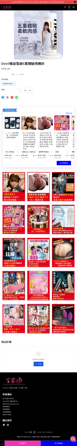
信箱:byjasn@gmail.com (11, 404)
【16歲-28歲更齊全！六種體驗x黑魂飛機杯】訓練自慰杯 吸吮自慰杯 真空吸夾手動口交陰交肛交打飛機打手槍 (61, 139)
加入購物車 (64, 163)
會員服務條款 (7, 412)
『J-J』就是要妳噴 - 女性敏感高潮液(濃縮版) (12, 135)
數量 (3, 89)
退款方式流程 (7, 414)
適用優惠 (4, 79)
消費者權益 (6, 409)
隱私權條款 (6, 406)
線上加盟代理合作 (8, 398)
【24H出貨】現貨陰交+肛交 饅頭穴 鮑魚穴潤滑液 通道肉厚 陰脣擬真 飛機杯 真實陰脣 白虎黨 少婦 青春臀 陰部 (45, 139)
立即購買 (22, 443)
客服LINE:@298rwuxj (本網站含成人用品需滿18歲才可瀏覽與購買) (38, 436)
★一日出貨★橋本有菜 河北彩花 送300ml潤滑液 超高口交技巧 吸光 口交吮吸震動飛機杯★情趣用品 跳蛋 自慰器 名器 (28, 141)
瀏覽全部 (69, 113)
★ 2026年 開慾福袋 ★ (10, 401)
